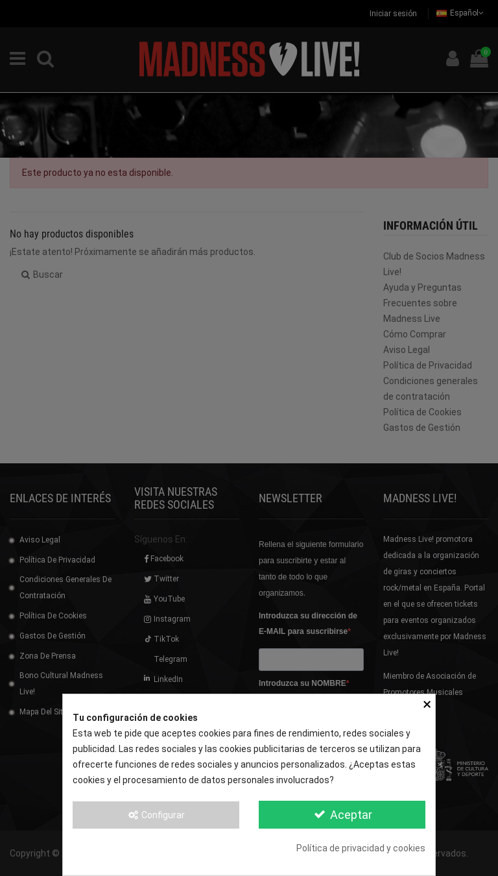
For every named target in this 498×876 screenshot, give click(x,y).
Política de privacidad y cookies (360, 848)
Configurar (156, 815)
